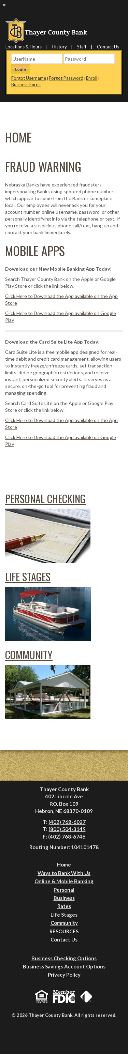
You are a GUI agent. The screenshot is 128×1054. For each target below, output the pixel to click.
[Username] (36, 59)
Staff (81, 46)
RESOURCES (64, 931)
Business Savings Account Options (64, 966)
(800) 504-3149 (67, 829)
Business (64, 898)
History (59, 46)
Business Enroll (26, 84)
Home (64, 864)
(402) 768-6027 (67, 822)
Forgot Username (28, 78)
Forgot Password (66, 78)
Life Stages (28, 576)
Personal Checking (45, 498)
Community (29, 654)
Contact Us (108, 46)
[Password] (89, 59)
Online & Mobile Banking (64, 881)
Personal (64, 890)
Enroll (91, 78)
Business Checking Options (64, 958)
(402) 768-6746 (66, 836)
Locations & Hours (23, 46)
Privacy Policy (64, 975)
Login (20, 69)
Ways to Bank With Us (64, 873)
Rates (64, 906)
